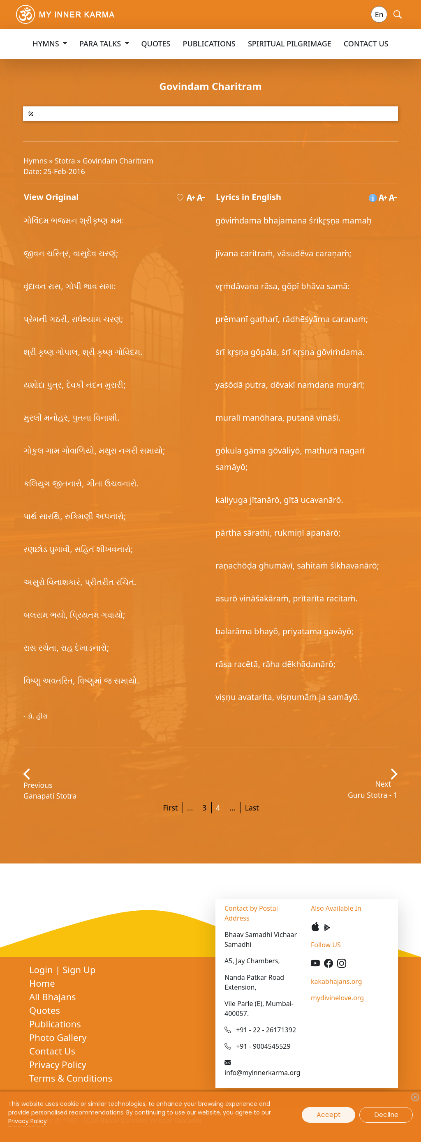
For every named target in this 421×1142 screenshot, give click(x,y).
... (190, 808)
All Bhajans (52, 996)
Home (42, 983)
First (170, 808)
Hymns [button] (46, 43)
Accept (329, 1114)
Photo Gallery (58, 1037)
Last (252, 808)
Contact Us (366, 43)
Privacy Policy (57, 1064)
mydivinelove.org (337, 997)
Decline (386, 1114)
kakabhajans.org (336, 981)
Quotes (156, 43)
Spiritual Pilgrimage (289, 43)
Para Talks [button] (101, 43)
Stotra (66, 161)
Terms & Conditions (70, 1078)
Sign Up (78, 969)
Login (42, 969)
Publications (209, 43)
